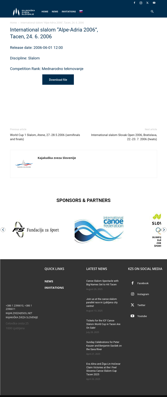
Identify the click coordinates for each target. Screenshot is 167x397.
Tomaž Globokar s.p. (67, 393)
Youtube (142, 316)
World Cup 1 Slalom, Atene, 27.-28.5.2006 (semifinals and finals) (45, 137)
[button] (152, 12)
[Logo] (25, 12)
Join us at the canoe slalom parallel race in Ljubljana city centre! (101, 302)
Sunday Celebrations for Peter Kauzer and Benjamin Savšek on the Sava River (103, 341)
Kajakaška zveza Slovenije (57, 158)
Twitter (141, 305)
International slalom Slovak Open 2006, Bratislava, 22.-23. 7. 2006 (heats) (124, 137)
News (55, 11)
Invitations (69, 11)
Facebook (143, 283)
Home (45, 11)
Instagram (143, 294)
